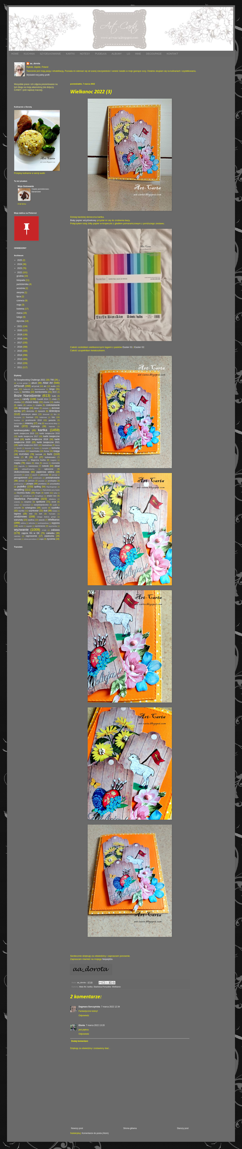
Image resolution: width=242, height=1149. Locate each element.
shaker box (51, 496)
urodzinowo (20, 516)
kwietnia (20, 309)
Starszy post (183, 1128)
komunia (56, 448)
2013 (20, 359)
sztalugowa (30, 508)
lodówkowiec (50, 457)
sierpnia (20, 292)
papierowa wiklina (45, 472)
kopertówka (34, 451)
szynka (21, 511)
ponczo (31, 481)
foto (53, 417)
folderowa (43, 417)
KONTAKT (172, 53)
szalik (55, 505)
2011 (20, 367)
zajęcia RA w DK (30, 533)
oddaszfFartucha (28, 469)
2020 (20, 330)
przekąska (52, 481)
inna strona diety (51, 423)
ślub (45, 510)
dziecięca (54, 410)
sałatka (16, 496)
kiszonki (28, 448)
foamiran (29, 417)
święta (54, 511)
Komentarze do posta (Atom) (95, 1133)
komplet (45, 448)
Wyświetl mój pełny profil (37, 75)
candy (25, 399)
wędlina (31, 520)
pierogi (54, 475)
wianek (42, 520)
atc (45, 386)
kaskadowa (47, 445)
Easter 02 (139, 347)
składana (52, 499)
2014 (20, 355)
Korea (46, 451)
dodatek (45, 408)
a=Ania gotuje (22, 383)
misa (37, 463)
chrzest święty (31, 402)
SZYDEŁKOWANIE (50, 53)
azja (16, 389)
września (20, 288)
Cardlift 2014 (42, 399)
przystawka (55, 484)
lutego (19, 317)
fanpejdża (107, 959)
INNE (138, 53)
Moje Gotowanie (26, 186)
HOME (15, 53)
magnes (53, 460)
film (55, 414)
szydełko (55, 508)
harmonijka (18, 423)
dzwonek (46, 414)
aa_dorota (35, 63)
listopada (20, 280)
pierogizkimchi (20, 478)
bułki (54, 396)
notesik (45, 466)
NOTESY (85, 53)
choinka (17, 402)
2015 (20, 351)
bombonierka (41, 392)
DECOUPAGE (154, 53)
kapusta (52, 426)
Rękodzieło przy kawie (51, 490)
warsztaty (18, 520)
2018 (20, 338)
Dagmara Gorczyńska (89, 1006)
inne (16, 426)
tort (40, 514)
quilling (37, 486)
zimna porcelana (30, 539)
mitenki (45, 463)
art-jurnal (35, 386)
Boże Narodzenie (27, 395)
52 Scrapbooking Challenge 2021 (29, 380)
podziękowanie (53, 478)
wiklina (23, 523)
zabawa (55, 529)
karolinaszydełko (22, 430)
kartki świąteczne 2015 (24, 433)
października (22, 284)
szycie (44, 508)
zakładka (50, 533)
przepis (29, 483)
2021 (20, 326)
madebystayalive (20, 460)
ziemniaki (17, 539)
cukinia (29, 405)
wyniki (20, 526)
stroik (54, 502)
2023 (20, 268)
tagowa (17, 513)
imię (39, 423)
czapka (39, 405)
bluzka (16, 392)
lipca (18, 296)
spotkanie (40, 502)
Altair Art (82, 987)
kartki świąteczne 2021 (48, 442)
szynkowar (34, 510)
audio (53, 386)
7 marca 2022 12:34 (110, 1006)
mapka (17, 463)
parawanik (18, 475)
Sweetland (26, 505)
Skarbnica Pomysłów (102, 987)
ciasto (19, 405)
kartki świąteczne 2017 (28, 436)
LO (128, 53)
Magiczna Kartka (38, 460)
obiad (57, 466)
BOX (55, 392)
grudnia (20, 276)
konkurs (21, 451)
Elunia (82, 1025)
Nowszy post (77, 1128)
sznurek (17, 508)
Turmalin (52, 514)
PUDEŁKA (100, 53)
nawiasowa (33, 466)
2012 (20, 363)
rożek (46, 493)
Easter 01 (127, 347)
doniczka (30, 411)
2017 (20, 342)
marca (19, 313)
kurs (49, 454)
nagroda (21, 466)
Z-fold (44, 530)
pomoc (21, 481)
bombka (26, 392)
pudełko (21, 486)
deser (36, 408)
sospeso (27, 502)
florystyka (17, 417)
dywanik (41, 411)
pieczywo (44, 475)
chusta (46, 402)
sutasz (16, 505)
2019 (20, 334)
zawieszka (49, 536)
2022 (20, 272)
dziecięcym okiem (29, 414)
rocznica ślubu (23, 493)
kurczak (39, 454)
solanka (17, 502)
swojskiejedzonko (41, 505)
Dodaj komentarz (79, 1041)
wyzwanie (21, 529)
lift (26, 457)
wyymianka (53, 526)
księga (56, 451)
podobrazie (37, 478)
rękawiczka (35, 490)
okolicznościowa (21, 472)
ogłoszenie (48, 469)
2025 (20, 260)
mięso (28, 463)
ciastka (57, 402)
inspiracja (35, 426)
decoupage (23, 408)
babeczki (26, 389)
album (34, 383)
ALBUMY (117, 53)
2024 (20, 264)
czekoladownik (53, 405)
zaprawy (17, 536)
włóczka (32, 523)
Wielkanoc (116, 987)
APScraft (19, 386)
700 (52, 380)
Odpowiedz (84, 1015)
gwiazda (52, 420)
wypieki (29, 526)
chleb (54, 399)
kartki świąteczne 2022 (28, 445)
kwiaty (16, 457)
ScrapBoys (39, 496)
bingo (52, 389)
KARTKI (70, 53)
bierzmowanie (40, 389)
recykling (19, 489)
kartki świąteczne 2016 (49, 433)
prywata (41, 481)
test (30, 514)
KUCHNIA (29, 53)
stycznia (20, 321)
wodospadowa (43, 523)
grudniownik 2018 (34, 420)
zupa (41, 539)
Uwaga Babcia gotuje (46, 517)
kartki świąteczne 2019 (36, 439)
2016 (20, 347)
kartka (89, 987)
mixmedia (56, 463)
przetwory (42, 484)
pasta (27, 475)
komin (36, 448)
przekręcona (18, 484)
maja (19, 305)
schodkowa (27, 496)
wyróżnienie (40, 526)
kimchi (19, 448)
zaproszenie (31, 536)
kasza (57, 445)
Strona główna (130, 1128)
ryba (55, 493)
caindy (16, 399)
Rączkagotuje (51, 487)
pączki (34, 475)
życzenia (51, 539)
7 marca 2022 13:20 (95, 1025)
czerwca (20, 300)
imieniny (29, 423)
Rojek (38, 493)
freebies (17, 420)
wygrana (56, 523)
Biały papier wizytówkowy (83, 220)
